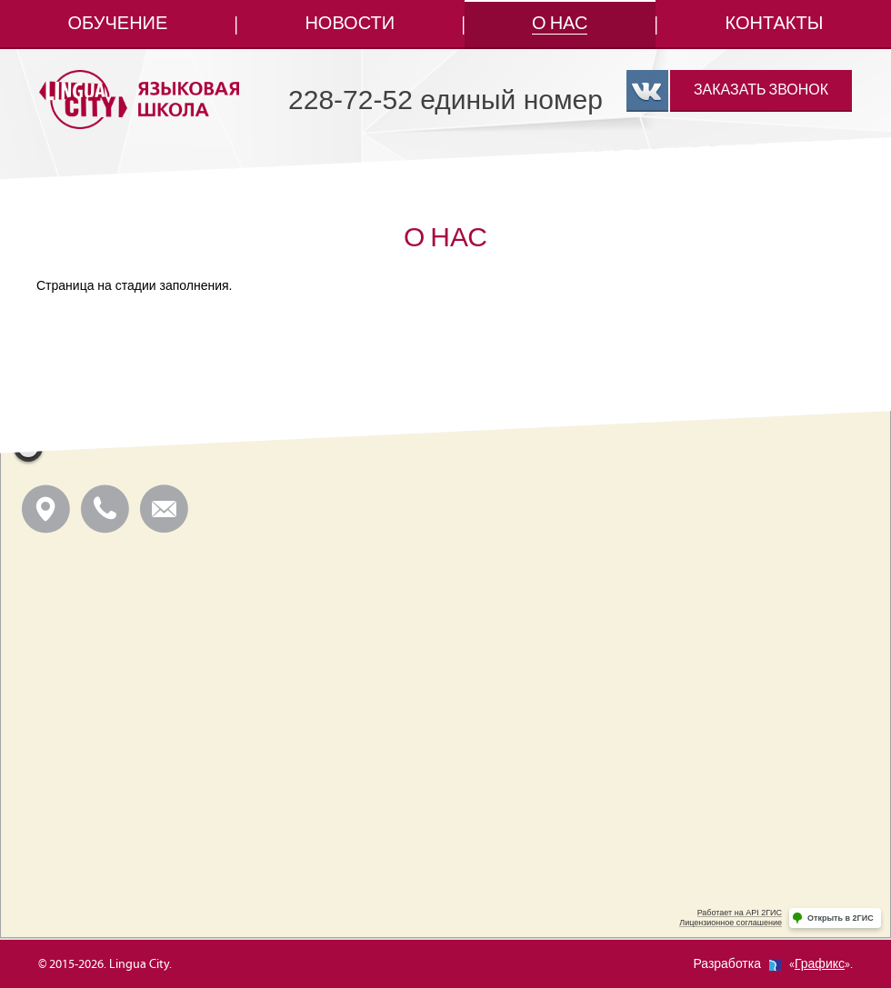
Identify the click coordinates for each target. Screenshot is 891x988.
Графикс (820, 964)
